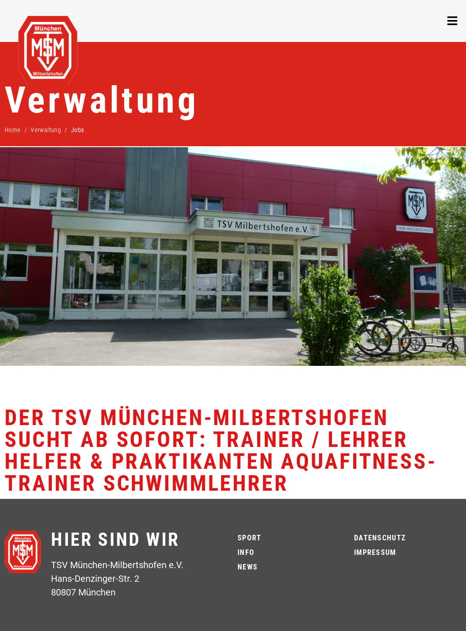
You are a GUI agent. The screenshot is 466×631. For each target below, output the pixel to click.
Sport (249, 538)
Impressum (375, 552)
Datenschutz (379, 538)
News (248, 567)
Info (246, 552)
